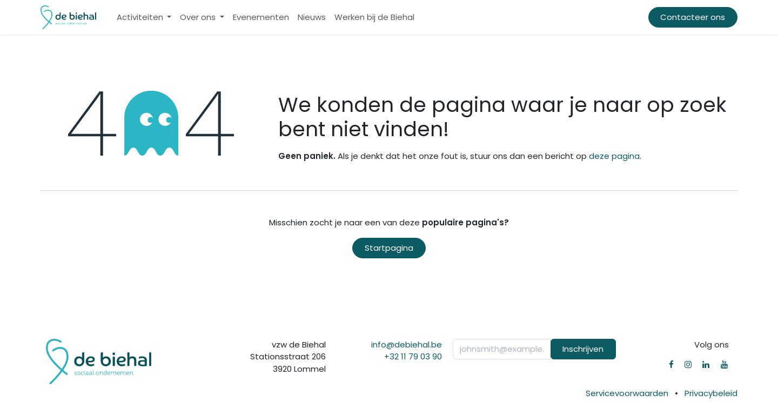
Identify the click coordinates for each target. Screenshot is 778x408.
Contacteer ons (692, 17)
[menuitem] (144, 17)
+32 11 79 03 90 (413, 356)
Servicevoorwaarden (627, 393)
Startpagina (389, 247)
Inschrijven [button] (582, 349)
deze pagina (614, 156)
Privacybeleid (711, 393)
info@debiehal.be (406, 344)
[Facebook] (671, 364)
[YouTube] (724, 364)
